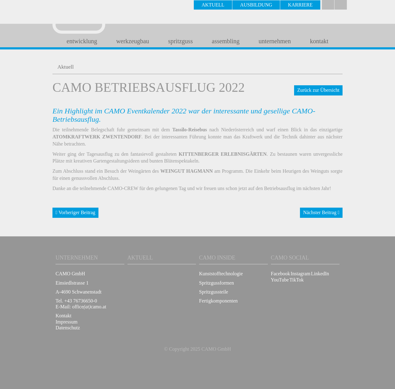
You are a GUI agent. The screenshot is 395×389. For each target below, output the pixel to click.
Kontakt (64, 315)
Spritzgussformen (216, 282)
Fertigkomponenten (218, 300)
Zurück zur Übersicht (318, 90)
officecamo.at (89, 306)
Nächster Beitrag (321, 212)
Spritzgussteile (213, 291)
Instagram (300, 273)
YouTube (280, 279)
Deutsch (328, 5)
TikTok (296, 279)
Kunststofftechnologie (221, 273)
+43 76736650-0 (80, 300)
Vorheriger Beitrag (75, 212)
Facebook (280, 273)
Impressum (66, 321)
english (341, 5)
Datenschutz (68, 327)
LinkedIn (320, 273)
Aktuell (65, 67)
